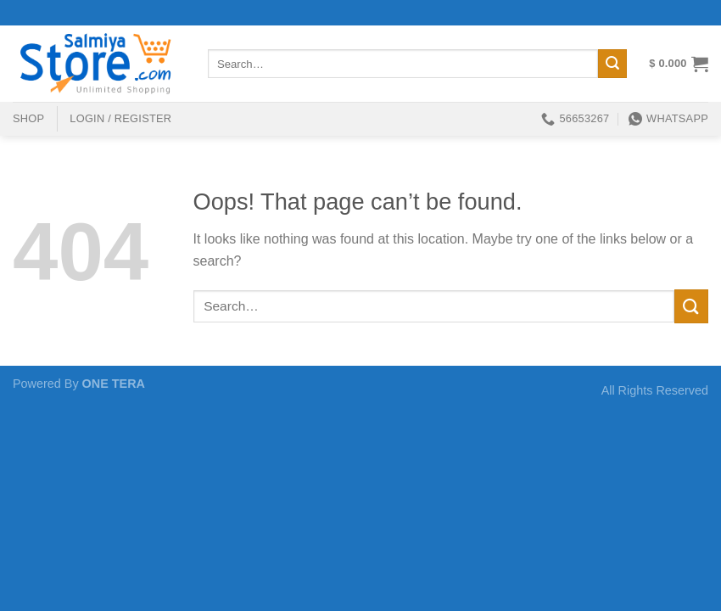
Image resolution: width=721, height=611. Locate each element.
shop (28, 118)
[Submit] (612, 63)
